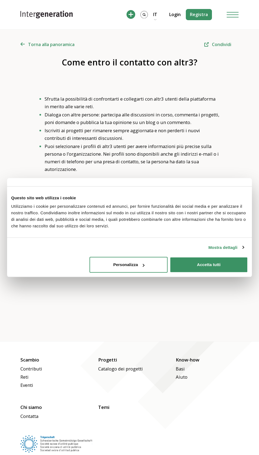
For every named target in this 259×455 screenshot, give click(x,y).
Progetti (107, 360)
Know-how (187, 360)
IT (155, 14)
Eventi (26, 385)
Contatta (29, 416)
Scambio (29, 360)
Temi (103, 407)
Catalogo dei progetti (120, 369)
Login (175, 14)
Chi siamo (31, 407)
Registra (199, 14)
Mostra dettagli (223, 247)
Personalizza (128, 264)
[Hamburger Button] (233, 14)
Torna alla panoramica (47, 44)
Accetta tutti (209, 264)
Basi (180, 369)
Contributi (31, 369)
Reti (24, 377)
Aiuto (181, 377)
